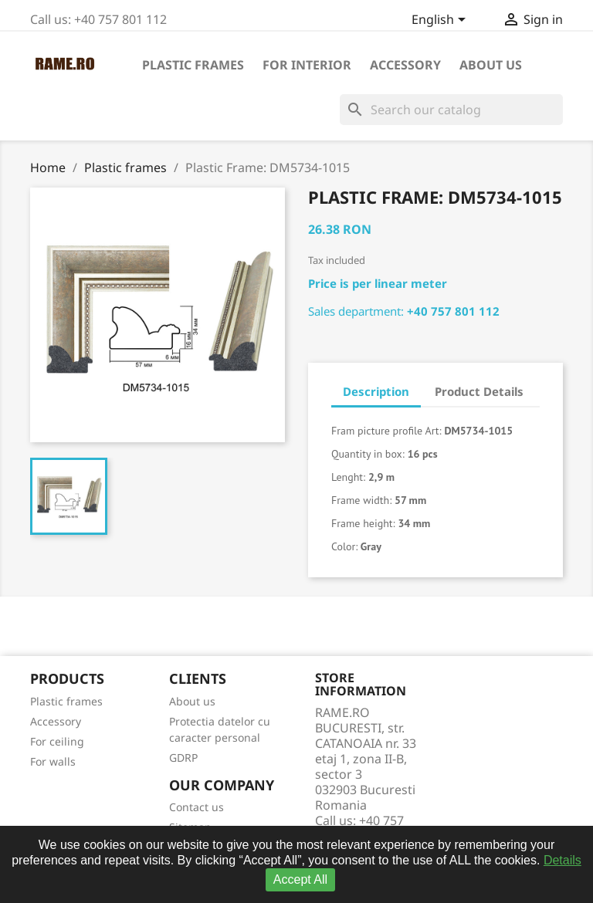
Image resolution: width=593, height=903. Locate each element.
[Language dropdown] (441, 21)
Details (562, 860)
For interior (307, 64)
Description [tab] (376, 391)
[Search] (451, 109)
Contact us (196, 807)
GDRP (183, 757)
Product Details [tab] (479, 391)
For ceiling (57, 741)
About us (490, 64)
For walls (53, 761)
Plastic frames (193, 64)
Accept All (300, 879)
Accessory (405, 64)
